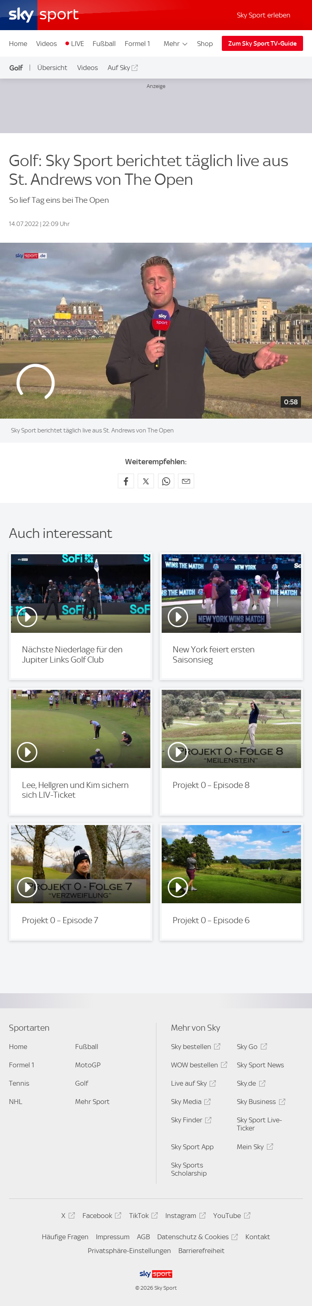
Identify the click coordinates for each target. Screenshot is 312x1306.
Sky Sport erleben (263, 15)
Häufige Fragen (65, 1237)
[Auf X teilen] (146, 481)
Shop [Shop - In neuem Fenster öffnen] (205, 44)
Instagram (184, 1217)
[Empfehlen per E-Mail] (186, 481)
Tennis (19, 1083)
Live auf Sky (192, 1084)
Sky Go (250, 1048)
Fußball (104, 44)
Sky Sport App (192, 1147)
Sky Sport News (260, 1065)
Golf (16, 68)
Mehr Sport (92, 1101)
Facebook (100, 1217)
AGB (143, 1237)
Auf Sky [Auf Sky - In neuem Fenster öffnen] (119, 68)
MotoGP (88, 1065)
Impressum (113, 1237)
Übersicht (52, 68)
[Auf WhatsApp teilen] (166, 481)
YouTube (230, 1217)
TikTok (142, 1217)
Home (18, 44)
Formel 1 (137, 44)
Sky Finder (190, 1121)
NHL (15, 1101)
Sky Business (260, 1102)
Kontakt (257, 1237)
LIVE (77, 44)
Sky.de (250, 1084)
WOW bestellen (198, 1066)
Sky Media (189, 1102)
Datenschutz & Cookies (196, 1238)
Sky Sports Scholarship (189, 1169)
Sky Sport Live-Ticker (259, 1124)
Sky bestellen (194, 1048)
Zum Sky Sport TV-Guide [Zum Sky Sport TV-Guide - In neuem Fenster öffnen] (262, 43)
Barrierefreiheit (201, 1251)
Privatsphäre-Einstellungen (129, 1251)
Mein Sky (254, 1148)
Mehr (176, 44)
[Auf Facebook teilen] (126, 481)
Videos (46, 44)
